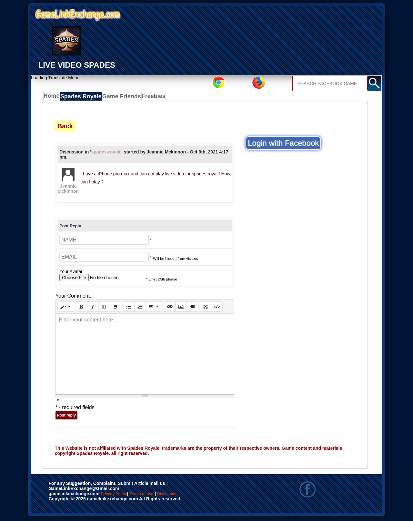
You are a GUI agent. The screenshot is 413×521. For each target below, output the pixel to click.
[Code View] (217, 308)
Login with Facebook (283, 144)
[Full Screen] (205, 308)
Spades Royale (82, 97)
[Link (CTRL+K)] (170, 308)
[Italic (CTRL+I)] (93, 308)
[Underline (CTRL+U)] (104, 308)
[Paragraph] (154, 308)
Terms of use (160, 496)
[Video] (192, 308)
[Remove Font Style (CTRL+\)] (115, 308)
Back (65, 127)
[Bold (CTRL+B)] (81, 308)
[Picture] (181, 308)
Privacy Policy (120, 496)
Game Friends (121, 97)
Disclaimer (197, 496)
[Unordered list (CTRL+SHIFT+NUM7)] (129, 308)
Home (53, 97)
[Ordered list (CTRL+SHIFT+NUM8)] (140, 308)
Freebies (152, 97)
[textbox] (145, 355)
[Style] (65, 308)
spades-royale (106, 153)
